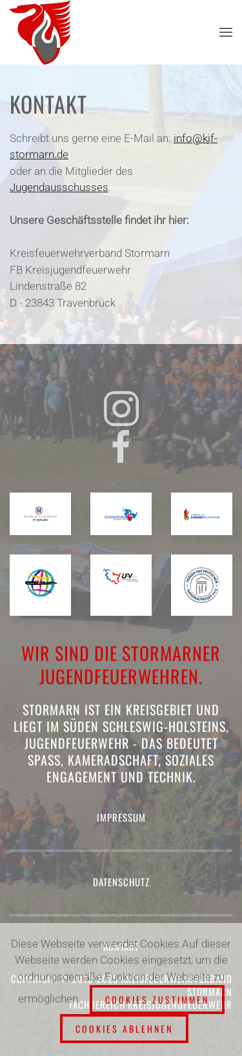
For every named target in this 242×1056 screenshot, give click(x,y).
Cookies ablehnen (124, 1028)
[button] (225, 32)
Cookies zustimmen (157, 999)
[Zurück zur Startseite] (42, 32)
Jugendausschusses (59, 187)
